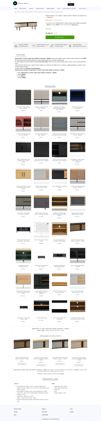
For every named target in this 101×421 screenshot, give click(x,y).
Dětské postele (40, 8)
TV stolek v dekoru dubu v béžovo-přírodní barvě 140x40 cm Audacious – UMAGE (79, 357)
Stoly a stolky (82, 8)
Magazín (44, 407)
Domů (15, 8)
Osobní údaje (45, 413)
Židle (58, 8)
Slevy (15, 413)
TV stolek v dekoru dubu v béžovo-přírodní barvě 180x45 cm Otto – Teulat (23, 291)
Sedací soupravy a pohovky (69, 8)
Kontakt (71, 410)
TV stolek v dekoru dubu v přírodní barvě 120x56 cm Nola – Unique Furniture (23, 186)
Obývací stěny (22, 8)
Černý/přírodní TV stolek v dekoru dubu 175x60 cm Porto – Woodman (78, 159)
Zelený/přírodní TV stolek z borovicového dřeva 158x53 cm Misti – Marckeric (59, 107)
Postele (31, 8)
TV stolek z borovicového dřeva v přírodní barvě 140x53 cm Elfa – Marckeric (59, 213)
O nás (71, 407)
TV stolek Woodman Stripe (41, 316)
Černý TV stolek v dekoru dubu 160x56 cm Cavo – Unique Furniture (23, 159)
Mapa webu (44, 410)
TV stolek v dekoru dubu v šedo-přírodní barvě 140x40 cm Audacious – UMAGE (41, 357)
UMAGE (57, 25)
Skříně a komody (50, 8)
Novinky (15, 410)
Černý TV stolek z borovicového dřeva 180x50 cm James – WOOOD (41, 291)
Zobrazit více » (74, 25)
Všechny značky (17, 407)
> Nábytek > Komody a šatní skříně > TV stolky (29, 11)
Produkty (18, 11)
